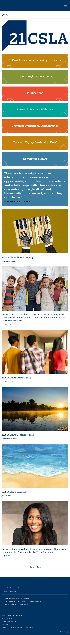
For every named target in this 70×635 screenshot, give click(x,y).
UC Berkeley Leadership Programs (16, 598)
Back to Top (64, 632)
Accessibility (7, 619)
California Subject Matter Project (15, 604)
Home (5, 591)
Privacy (5, 625)
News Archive (35, 567)
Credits (13, 591)
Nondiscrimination (9, 622)
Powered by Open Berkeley (12, 616)
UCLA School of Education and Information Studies (22, 601)
